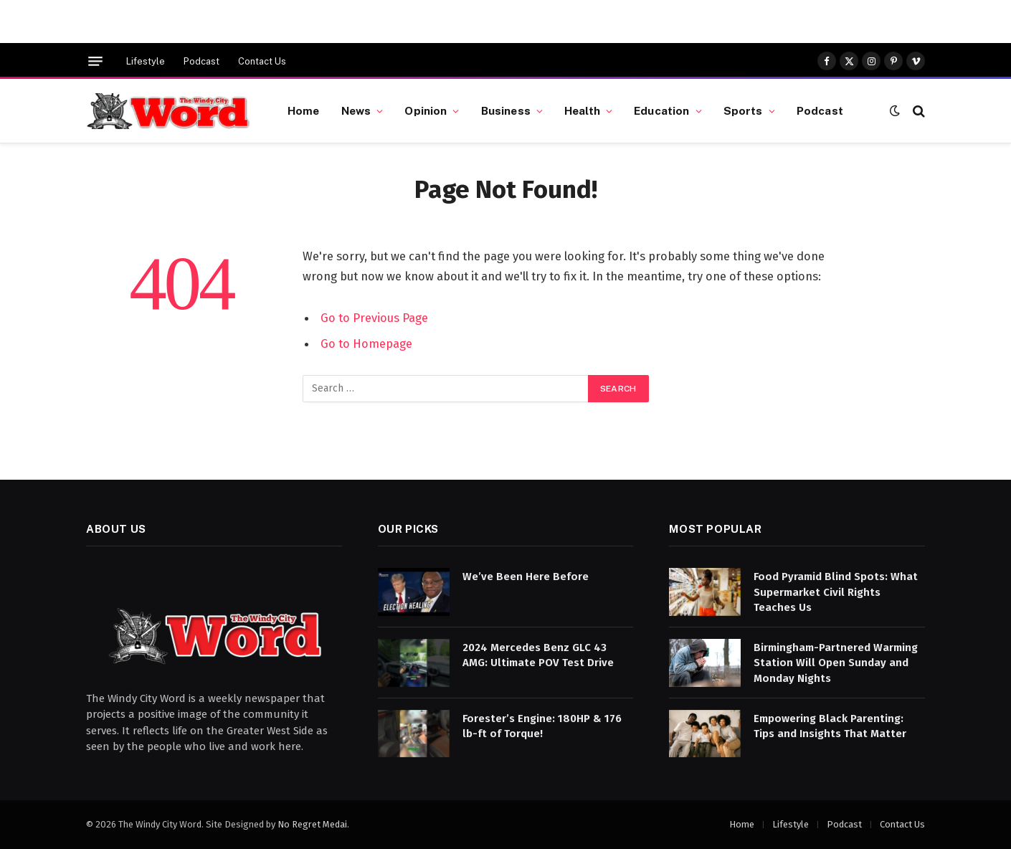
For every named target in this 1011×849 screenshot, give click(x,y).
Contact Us (262, 61)
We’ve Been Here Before (525, 576)
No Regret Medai (312, 824)
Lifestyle (145, 61)
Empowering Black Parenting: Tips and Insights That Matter (830, 726)
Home (304, 110)
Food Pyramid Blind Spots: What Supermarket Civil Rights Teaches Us (836, 592)
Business (506, 110)
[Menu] (95, 61)
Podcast (201, 61)
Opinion (425, 110)
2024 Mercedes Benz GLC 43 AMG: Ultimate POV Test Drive (538, 655)
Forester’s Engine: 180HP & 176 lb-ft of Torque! (542, 726)
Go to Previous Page (374, 317)
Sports (743, 110)
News (356, 110)
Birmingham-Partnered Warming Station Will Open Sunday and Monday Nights (836, 663)
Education (661, 110)
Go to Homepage (366, 343)
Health (582, 110)
